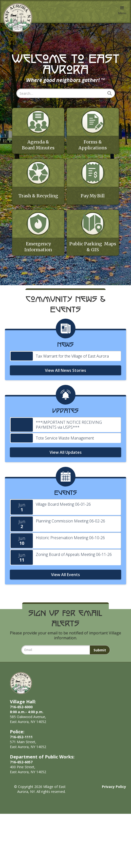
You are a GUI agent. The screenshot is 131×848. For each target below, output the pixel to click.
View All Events (65, 608)
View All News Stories (65, 404)
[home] (16, 17)
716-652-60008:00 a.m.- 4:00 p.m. (26, 743)
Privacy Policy (114, 820)
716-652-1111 (21, 771)
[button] (122, 11)
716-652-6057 (21, 796)
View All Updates (66, 486)
